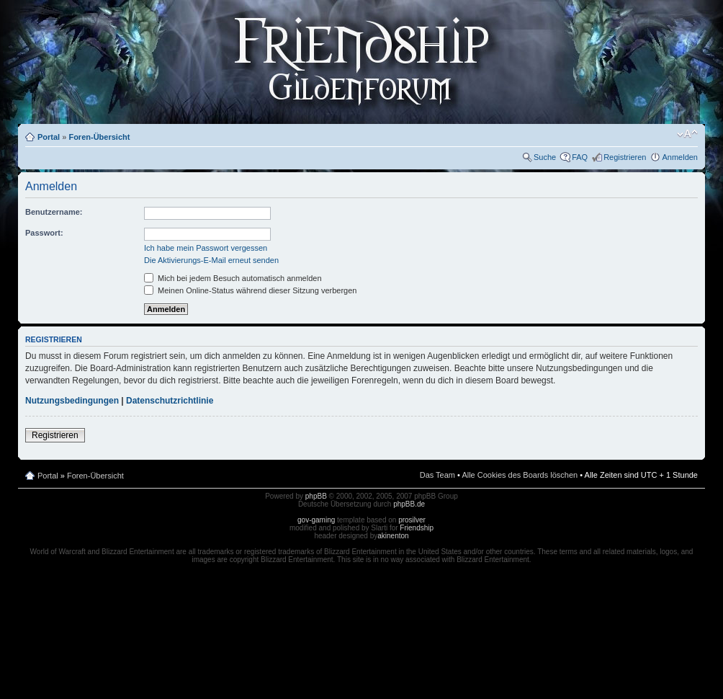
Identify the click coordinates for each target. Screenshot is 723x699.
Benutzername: (53, 212)
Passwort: (44, 232)
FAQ (580, 157)
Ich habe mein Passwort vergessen (205, 248)
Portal (48, 137)
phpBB (316, 496)
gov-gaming (316, 520)
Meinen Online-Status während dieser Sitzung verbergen (250, 290)
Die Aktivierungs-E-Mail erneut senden (211, 260)
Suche (545, 157)
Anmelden (680, 157)
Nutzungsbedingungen (72, 401)
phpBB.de (409, 504)
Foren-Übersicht (99, 137)
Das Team (437, 475)
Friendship (417, 528)
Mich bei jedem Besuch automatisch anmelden (233, 278)
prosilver (412, 520)
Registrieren (624, 157)
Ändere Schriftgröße (687, 134)
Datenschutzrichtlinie (169, 401)
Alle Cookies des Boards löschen (520, 475)
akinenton (392, 536)
